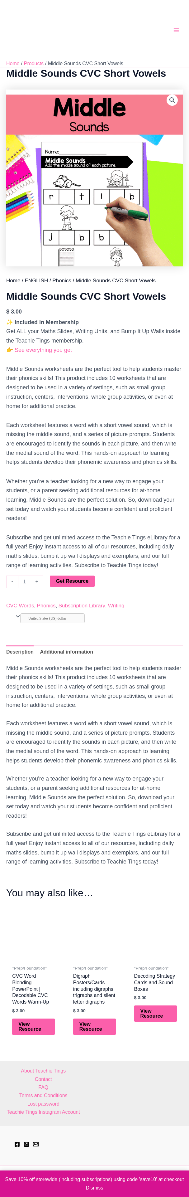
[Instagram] (26, 1144)
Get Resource (72, 581)
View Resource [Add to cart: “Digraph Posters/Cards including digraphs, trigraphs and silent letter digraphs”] (90, 1026)
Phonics (61, 281)
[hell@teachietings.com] (36, 1144)
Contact (43, 1079)
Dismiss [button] (94, 1187)
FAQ (43, 1087)
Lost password (43, 1104)
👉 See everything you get (39, 350)
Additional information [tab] (66, 651)
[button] (172, 100)
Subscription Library (82, 606)
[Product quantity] (24, 582)
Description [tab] (20, 651)
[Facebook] (17, 1144)
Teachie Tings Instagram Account (43, 1112)
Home (13, 281)
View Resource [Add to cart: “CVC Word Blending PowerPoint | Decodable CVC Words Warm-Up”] (29, 1026)
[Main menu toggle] (176, 29)
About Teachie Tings (43, 1070)
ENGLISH (36, 281)
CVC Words (20, 606)
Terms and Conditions (43, 1095)
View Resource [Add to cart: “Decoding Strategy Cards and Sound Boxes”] (151, 1013)
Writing (116, 606)
